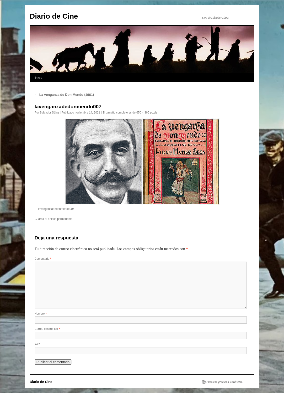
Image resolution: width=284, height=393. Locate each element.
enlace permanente (60, 219)
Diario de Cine (54, 16)
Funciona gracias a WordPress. (225, 381)
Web (37, 344)
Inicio (38, 77)
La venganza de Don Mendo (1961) (64, 95)
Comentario (43, 258)
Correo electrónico (47, 329)
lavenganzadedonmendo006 (56, 209)
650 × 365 (142, 112)
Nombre (41, 313)
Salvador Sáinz (49, 112)
